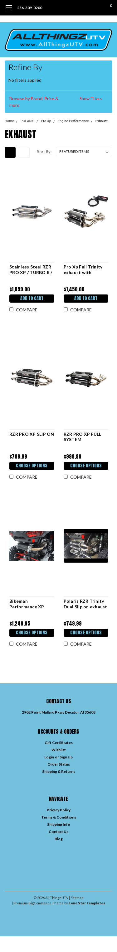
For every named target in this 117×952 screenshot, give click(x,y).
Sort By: (44, 151)
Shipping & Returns (58, 771)
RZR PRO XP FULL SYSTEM (82, 436)
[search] (86, 8)
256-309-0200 (29, 7)
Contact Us (58, 831)
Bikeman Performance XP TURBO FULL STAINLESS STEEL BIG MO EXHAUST (29, 603)
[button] (58, 102)
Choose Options (31, 465)
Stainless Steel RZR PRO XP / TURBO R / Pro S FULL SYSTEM (30, 269)
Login (49, 757)
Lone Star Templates (87, 903)
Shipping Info (58, 824)
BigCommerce (39, 903)
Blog (59, 838)
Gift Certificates (59, 742)
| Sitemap (76, 898)
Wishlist (58, 749)
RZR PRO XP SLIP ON (31, 434)
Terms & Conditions (58, 817)
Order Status (58, 764)
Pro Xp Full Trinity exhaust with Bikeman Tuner (83, 269)
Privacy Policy (59, 810)
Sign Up (66, 757)
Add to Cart (31, 298)
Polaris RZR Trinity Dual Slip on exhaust (85, 603)
